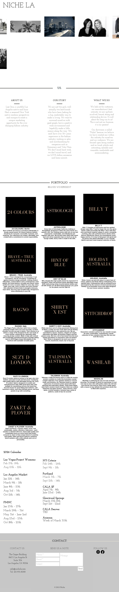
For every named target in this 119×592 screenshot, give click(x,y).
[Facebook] (102, 552)
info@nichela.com (18, 569)
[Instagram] (98, 552)
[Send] (80, 569)
